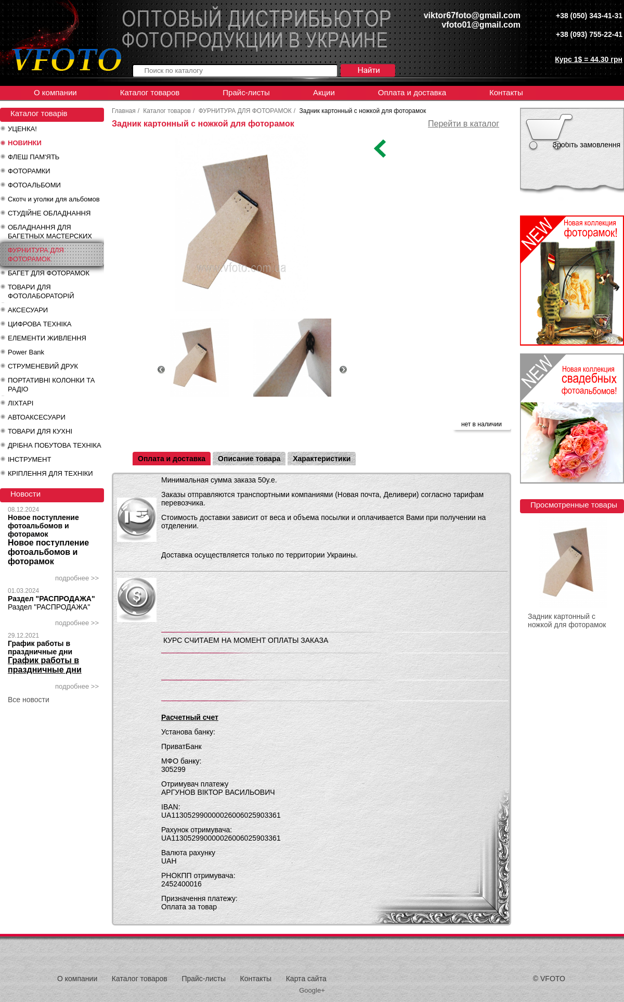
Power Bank (26, 352)
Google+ (312, 990)
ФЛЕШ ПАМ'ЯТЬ (33, 157)
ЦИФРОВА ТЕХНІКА (39, 324)
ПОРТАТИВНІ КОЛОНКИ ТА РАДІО (51, 384)
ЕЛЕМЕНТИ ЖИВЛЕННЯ (47, 338)
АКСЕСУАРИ (28, 310)
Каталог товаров (150, 92)
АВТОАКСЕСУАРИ (37, 417)
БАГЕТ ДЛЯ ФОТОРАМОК (48, 273)
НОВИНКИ (25, 143)
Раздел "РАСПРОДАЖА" (51, 598)
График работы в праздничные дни (40, 647)
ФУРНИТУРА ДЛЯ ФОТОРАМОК (36, 254)
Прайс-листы (246, 92)
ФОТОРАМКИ (29, 171)
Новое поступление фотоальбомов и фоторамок (43, 525)
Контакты (506, 92)
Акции (324, 92)
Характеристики (321, 458)
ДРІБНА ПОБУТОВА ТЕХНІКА (54, 445)
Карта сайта (306, 978)
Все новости (28, 699)
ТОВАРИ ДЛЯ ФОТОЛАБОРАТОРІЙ (41, 291)
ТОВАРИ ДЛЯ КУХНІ (40, 431)
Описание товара (249, 458)
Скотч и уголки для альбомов (54, 199)
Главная (124, 111)
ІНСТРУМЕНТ (29, 459)
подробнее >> (77, 578)
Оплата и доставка (412, 92)
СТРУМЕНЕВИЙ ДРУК (43, 366)
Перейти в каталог (463, 123)
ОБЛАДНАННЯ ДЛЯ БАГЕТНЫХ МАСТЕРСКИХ (50, 231)
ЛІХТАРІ (20, 403)
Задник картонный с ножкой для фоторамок (567, 620)
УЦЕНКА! (22, 129)
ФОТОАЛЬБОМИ (34, 185)
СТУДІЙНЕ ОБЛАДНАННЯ (49, 213)
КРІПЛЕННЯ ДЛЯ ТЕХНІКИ (50, 473)
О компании (55, 92)
